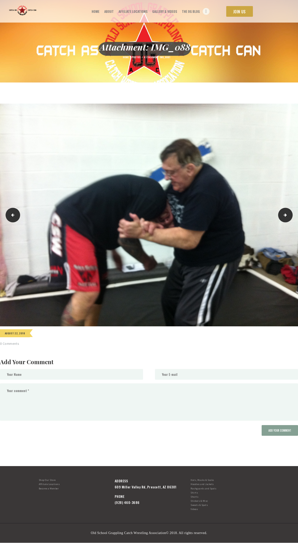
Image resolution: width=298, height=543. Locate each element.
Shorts (194, 496)
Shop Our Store (47, 480)
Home (126, 57)
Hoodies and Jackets (202, 484)
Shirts (194, 492)
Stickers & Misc (199, 500)
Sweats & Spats (199, 505)
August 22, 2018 (15, 333)
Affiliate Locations (49, 484)
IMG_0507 (11, 215)
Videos (194, 509)
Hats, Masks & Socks (202, 480)
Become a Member (49, 488)
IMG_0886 (291, 215)
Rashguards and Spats (203, 488)
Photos (136, 57)
